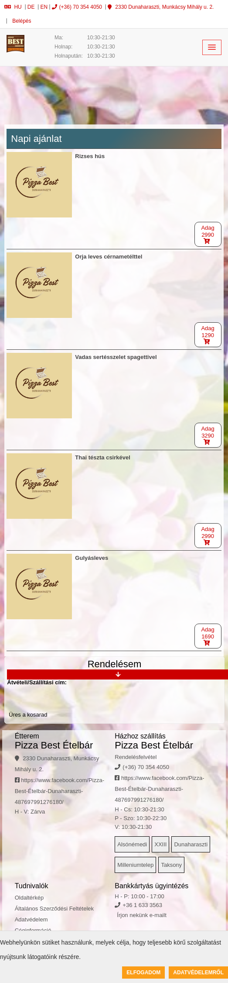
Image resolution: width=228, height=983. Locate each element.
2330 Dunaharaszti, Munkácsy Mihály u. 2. (161, 7)
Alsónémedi (132, 844)
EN (44, 7)
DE (31, 7)
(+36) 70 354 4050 (77, 7)
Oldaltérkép (29, 897)
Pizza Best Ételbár (54, 745)
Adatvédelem (31, 919)
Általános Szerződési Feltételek (54, 908)
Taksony (171, 865)
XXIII (160, 844)
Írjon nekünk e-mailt (141, 915)
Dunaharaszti (191, 844)
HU (12, 7)
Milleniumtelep (135, 865)
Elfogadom (143, 972)
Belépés (21, 21)
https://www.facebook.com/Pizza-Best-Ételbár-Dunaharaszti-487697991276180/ (59, 791)
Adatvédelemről (198, 972)
